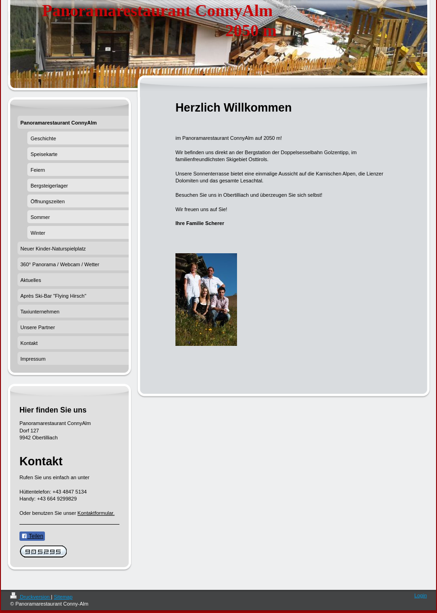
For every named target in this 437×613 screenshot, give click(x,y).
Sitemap (63, 597)
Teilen (32, 536)
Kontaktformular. (95, 513)
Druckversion (30, 597)
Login (420, 595)
